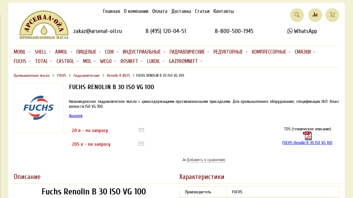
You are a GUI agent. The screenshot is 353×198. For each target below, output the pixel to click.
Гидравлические (87, 75)
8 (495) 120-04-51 (166, 31)
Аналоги (75, 115)
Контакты (223, 11)
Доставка (181, 11)
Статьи (202, 11)
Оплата (159, 11)
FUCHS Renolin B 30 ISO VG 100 (307, 138)
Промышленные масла (32, 75)
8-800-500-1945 (234, 31)
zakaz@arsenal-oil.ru (97, 31)
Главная (111, 11)
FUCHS (61, 75)
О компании (136, 11)
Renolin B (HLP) (118, 75)
